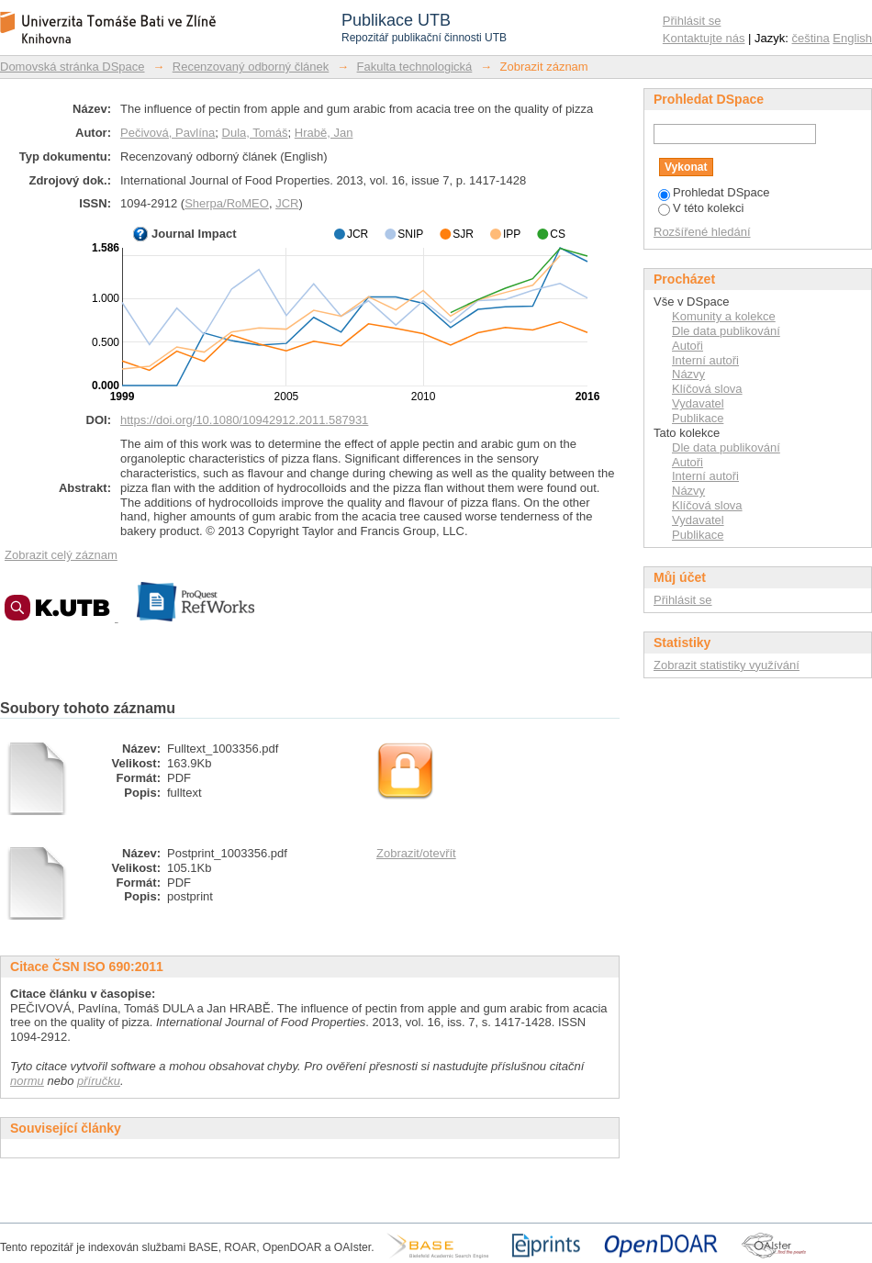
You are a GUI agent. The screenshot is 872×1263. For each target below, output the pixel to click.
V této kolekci (700, 208)
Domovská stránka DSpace (72, 66)
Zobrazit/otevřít (416, 853)
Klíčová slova (707, 389)
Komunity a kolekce (724, 316)
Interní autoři (705, 360)
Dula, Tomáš (255, 133)
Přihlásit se (692, 21)
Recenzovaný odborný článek (251, 66)
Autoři (687, 345)
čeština (811, 38)
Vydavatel (698, 403)
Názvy (688, 374)
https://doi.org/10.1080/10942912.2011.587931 (244, 420)
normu (27, 1081)
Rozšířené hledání (702, 232)
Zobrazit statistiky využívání (726, 665)
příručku (98, 1081)
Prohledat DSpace (714, 192)
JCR (286, 203)
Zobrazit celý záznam (61, 555)
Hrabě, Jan (324, 133)
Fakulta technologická (415, 66)
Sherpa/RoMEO (226, 203)
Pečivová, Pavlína (167, 133)
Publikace (697, 418)
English (852, 38)
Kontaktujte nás (704, 38)
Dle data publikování (726, 331)
